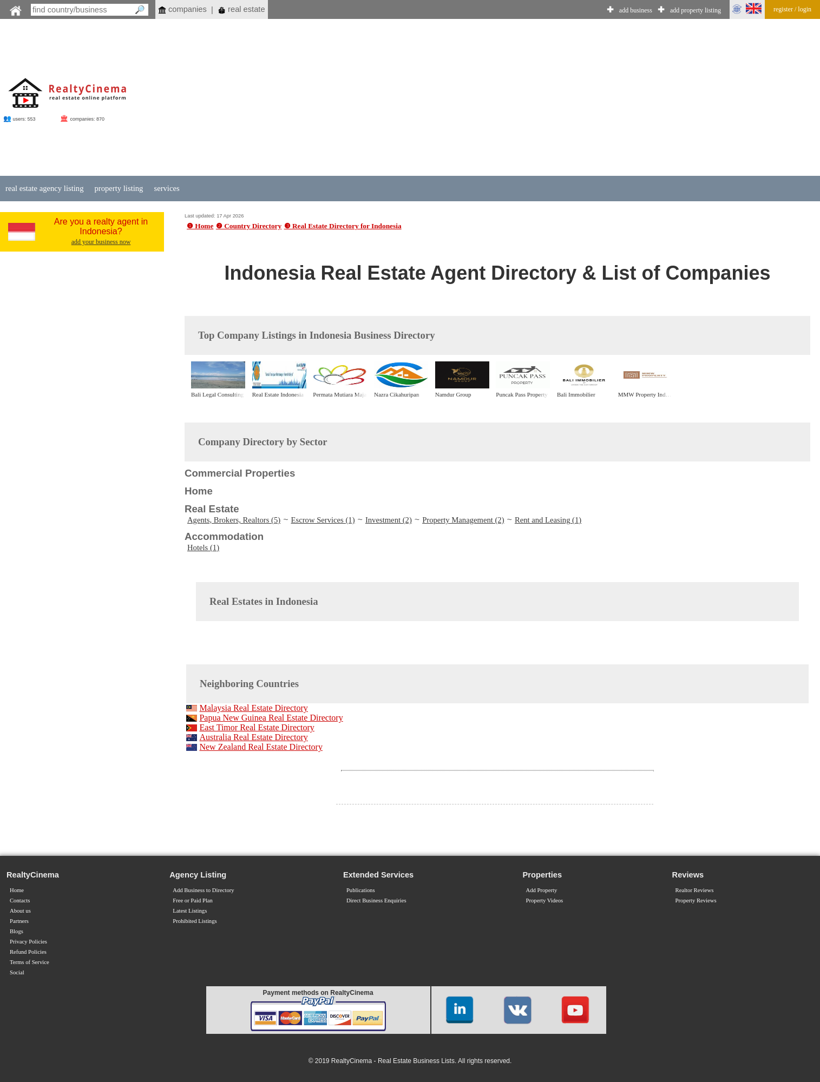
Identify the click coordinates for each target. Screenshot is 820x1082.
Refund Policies (28, 952)
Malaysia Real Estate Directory (253, 707)
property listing (118, 188)
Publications (360, 890)
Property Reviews (696, 900)
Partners (19, 921)
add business (635, 10)
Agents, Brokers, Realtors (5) (233, 520)
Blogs (16, 931)
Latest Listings (190, 911)
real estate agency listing (44, 188)
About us (20, 911)
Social (17, 972)
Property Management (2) (463, 520)
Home (17, 890)
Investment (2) (388, 520)
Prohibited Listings (195, 921)
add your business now (101, 242)
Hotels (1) (203, 547)
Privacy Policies (28, 942)
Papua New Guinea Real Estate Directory (271, 717)
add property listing (695, 10)
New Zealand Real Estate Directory (260, 746)
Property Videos (544, 900)
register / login (792, 9)
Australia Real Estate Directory (253, 737)
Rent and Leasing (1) (548, 520)
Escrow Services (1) (323, 520)
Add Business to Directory (203, 890)
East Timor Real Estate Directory (256, 727)
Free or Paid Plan (193, 900)
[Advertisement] (497, 98)
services (166, 188)
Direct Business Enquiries (376, 900)
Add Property (541, 890)
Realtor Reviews (694, 890)
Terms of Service (29, 962)
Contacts (20, 900)
